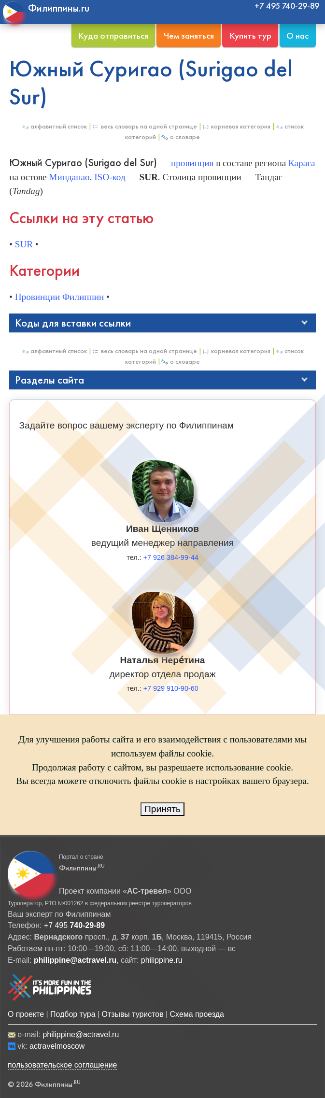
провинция (192, 163)
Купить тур (250, 35)
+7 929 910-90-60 (170, 688)
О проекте (26, 1014)
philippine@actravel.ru (80, 1034)
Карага (301, 163)
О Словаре (180, 137)
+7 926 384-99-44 (170, 557)
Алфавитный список (54, 126)
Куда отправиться (113, 35)
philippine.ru (162, 960)
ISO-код (109, 177)
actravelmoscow (57, 1046)
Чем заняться (189, 35)
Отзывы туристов (132, 1014)
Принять (162, 809)
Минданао (69, 177)
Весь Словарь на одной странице (144, 126)
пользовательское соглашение (62, 1065)
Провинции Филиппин (59, 297)
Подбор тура (72, 1014)
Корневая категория (236, 126)
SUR (24, 244)
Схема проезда (197, 1014)
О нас (297, 35)
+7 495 (74, 925)
